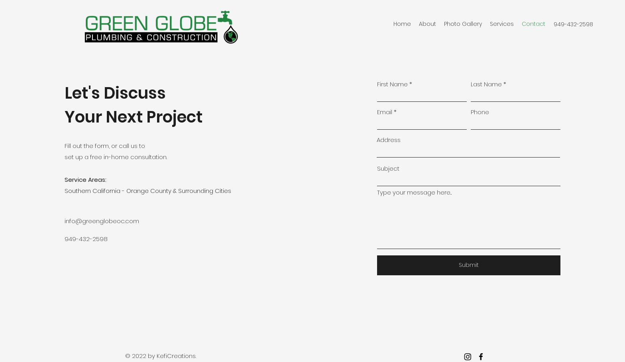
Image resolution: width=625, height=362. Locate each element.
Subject (388, 168)
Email (384, 112)
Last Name (486, 84)
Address (389, 140)
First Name (392, 84)
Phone (480, 112)
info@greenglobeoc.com (102, 221)
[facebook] (480, 356)
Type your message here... (414, 192)
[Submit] (468, 265)
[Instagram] (467, 356)
